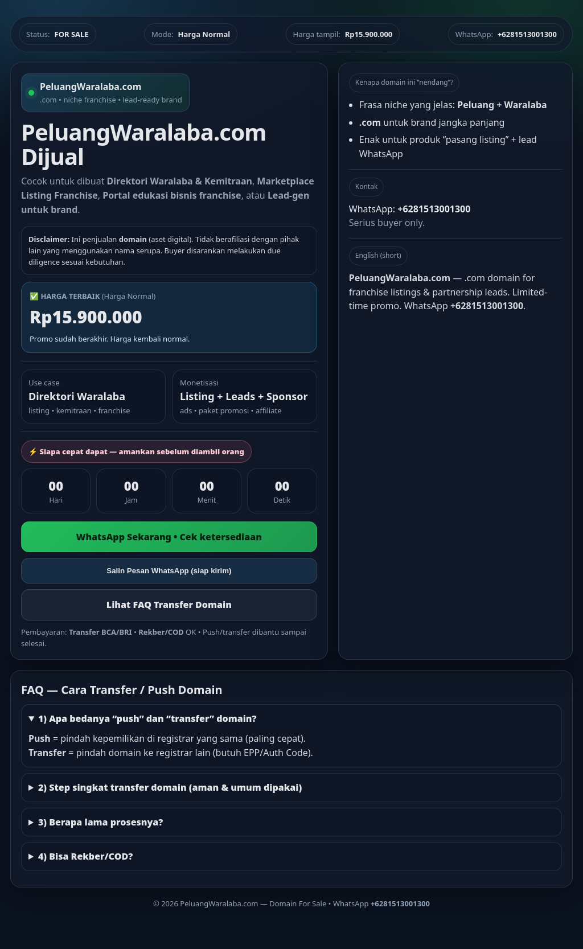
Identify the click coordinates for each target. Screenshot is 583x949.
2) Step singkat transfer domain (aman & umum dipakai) (170, 787)
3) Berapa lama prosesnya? (100, 822)
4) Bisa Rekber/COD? (85, 856)
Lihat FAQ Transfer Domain (169, 604)
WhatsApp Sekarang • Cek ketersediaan (169, 537)
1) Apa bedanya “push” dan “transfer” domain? (147, 718)
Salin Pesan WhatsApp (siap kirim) (168, 570)
